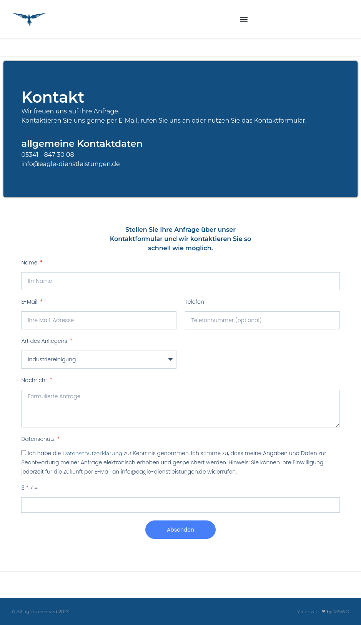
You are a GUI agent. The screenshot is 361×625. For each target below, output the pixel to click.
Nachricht (34, 380)
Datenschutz (38, 439)
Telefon (194, 302)
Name (30, 262)
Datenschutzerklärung (92, 453)
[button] (243, 19)
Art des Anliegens (44, 341)
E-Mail (30, 302)
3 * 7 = (29, 488)
